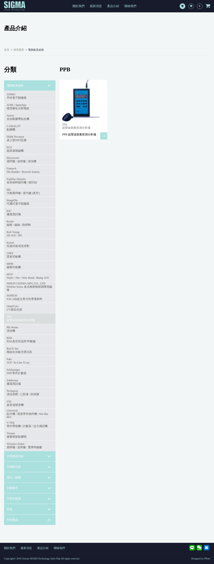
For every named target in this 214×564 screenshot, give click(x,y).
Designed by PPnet (200, 558)
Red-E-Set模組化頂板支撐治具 (19, 350)
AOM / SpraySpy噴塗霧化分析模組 (18, 106)
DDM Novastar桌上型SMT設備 (17, 138)
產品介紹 (113, 6)
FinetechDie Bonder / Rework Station (23, 170)
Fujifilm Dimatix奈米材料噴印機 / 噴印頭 (22, 181)
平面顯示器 (29, 467)
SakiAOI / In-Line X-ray (18, 361)
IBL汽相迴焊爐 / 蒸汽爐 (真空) (23, 191)
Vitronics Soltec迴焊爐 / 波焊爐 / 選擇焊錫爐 (24, 445)
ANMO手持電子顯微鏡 (16, 96)
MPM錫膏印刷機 (14, 265)
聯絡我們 (130, 6)
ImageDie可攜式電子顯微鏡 (18, 202)
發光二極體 (29, 477)
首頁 (6, 49)
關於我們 (79, 6)
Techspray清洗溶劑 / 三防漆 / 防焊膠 (23, 392)
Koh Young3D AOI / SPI (14, 234)
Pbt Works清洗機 (12, 329)
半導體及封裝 (29, 456)
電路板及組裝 (36, 49)
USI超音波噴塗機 (15, 403)
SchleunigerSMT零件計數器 (17, 371)
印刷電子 (29, 488)
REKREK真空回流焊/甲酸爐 (21, 339)
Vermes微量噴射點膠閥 (16, 435)
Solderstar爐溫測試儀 (14, 382)
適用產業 (18, 49)
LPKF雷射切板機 (14, 255)
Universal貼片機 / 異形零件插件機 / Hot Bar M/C (27, 414)
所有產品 (29, 520)
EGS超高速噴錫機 (15, 149)
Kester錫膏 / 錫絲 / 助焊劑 (19, 223)
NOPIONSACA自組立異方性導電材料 (24, 297)
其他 (29, 509)
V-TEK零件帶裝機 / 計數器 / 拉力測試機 (27, 424)
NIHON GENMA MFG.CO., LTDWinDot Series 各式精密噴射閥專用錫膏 (29, 286)
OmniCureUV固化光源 (14, 308)
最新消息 (96, 6)
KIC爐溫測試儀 (14, 212)
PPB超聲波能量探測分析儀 (21, 318)
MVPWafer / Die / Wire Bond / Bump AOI (28, 276)
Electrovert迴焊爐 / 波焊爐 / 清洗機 (21, 159)
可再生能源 (29, 499)
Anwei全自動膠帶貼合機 (18, 117)
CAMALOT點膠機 (14, 128)
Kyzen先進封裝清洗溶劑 (18, 244)
